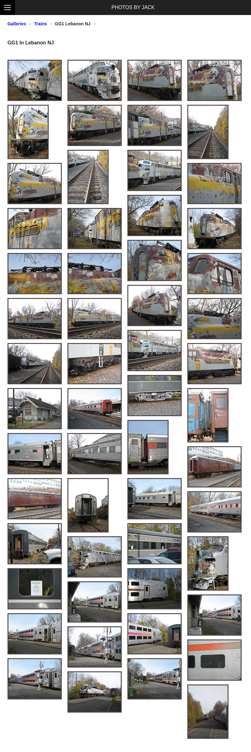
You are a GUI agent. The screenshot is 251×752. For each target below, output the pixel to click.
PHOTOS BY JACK (133, 7)
